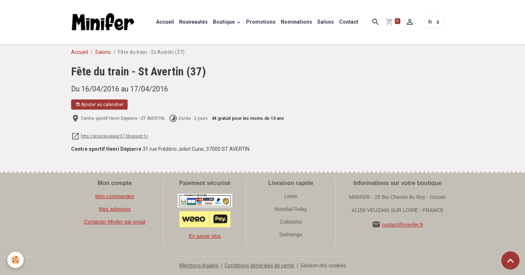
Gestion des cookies (323, 265)
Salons (325, 22)
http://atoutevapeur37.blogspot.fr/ (114, 136)
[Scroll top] (510, 260)
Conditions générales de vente (259, 265)
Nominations (296, 22)
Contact (348, 22)
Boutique (224, 22)
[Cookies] (15, 260)
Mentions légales (198, 265)
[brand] (104, 22)
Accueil (165, 22)
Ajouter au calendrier (99, 104)
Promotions (261, 22)
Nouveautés (193, 22)
